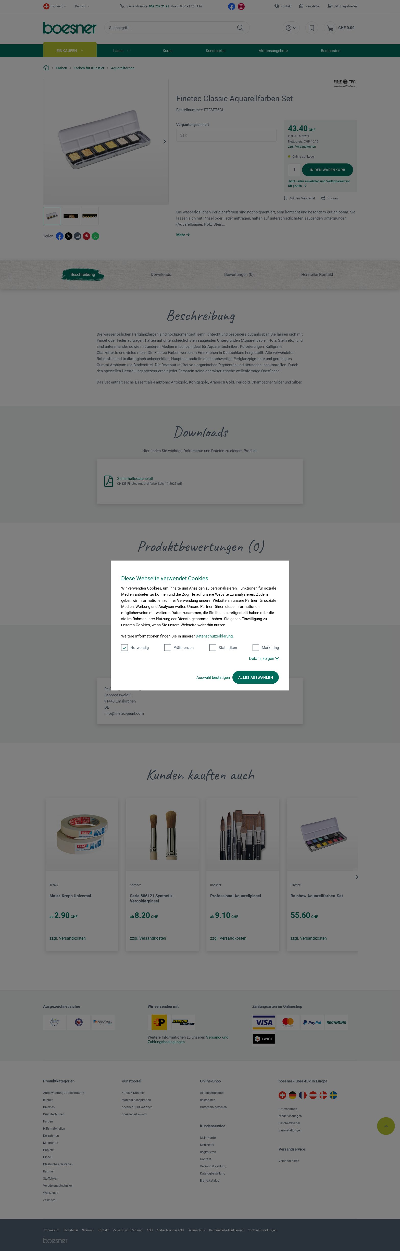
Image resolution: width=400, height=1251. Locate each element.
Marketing (266, 647)
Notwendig (135, 647)
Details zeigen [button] (264, 658)
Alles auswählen (255, 677)
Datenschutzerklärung (214, 636)
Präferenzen (179, 647)
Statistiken (223, 647)
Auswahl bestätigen (213, 677)
